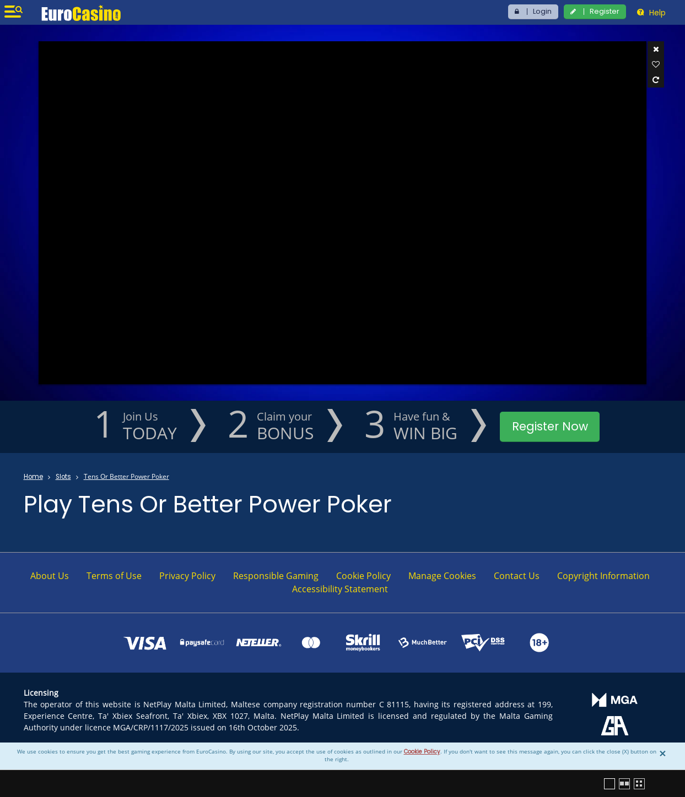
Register (604, 11)
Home (33, 476)
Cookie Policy (422, 751)
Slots (63, 476)
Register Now (550, 426)
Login (542, 11)
